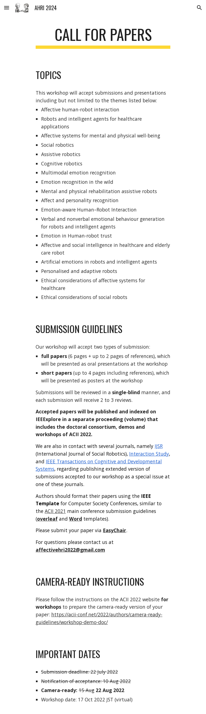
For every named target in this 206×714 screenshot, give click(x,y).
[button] (6, 7)
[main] (103, 37)
